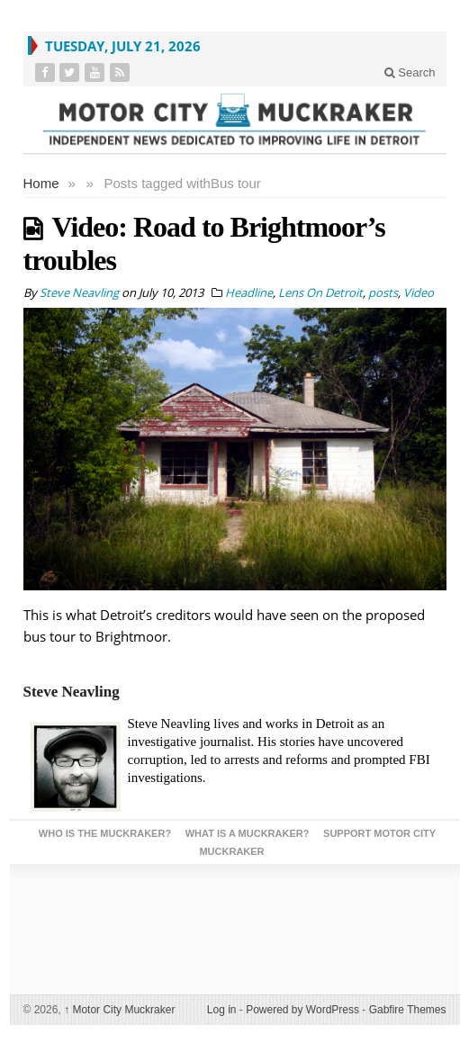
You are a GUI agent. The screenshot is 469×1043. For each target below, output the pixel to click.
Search (410, 72)
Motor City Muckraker (119, 1009)
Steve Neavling (71, 691)
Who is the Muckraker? (105, 833)
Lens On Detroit (320, 292)
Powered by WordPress (302, 1009)
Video (418, 292)
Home (41, 183)
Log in (222, 1009)
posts (383, 292)
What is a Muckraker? (247, 833)
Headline (249, 292)
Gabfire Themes (407, 1009)
